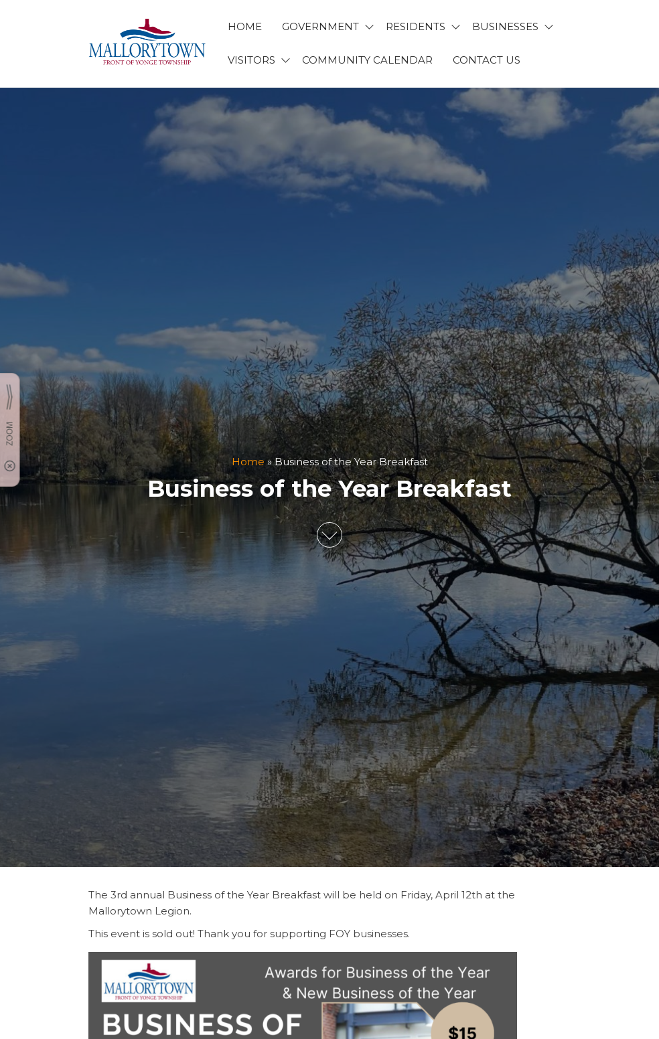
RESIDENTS (415, 26)
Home (248, 461)
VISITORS (251, 60)
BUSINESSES (505, 26)
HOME (245, 26)
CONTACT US (486, 60)
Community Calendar (367, 60)
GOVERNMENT (320, 26)
